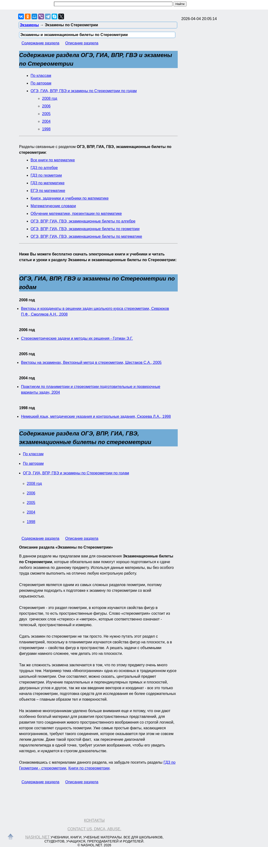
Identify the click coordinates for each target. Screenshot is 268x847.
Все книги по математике (53, 160)
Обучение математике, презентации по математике (76, 214)
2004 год (27, 378)
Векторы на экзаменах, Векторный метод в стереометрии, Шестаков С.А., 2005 (91, 362)
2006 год (27, 330)
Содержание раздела (40, 43)
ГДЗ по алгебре (44, 168)
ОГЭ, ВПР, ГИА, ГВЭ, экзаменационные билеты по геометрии (85, 229)
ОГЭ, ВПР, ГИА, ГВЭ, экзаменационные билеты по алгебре (83, 221)
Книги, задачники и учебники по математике (70, 198)
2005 (46, 114)
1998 (46, 129)
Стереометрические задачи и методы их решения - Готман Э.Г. (77, 338)
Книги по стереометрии (89, 768)
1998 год (27, 408)
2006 (46, 106)
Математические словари (53, 206)
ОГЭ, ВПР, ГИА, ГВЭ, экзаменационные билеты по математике (86, 236)
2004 (46, 121)
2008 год (49, 98)
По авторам (41, 83)
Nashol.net (37, 837)
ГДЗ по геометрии (46, 175)
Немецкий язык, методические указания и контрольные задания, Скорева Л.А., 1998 (96, 416)
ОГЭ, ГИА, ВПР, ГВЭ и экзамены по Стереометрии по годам (84, 91)
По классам (41, 76)
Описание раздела (81, 43)
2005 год (27, 354)
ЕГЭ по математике (48, 191)
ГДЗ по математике (47, 183)
